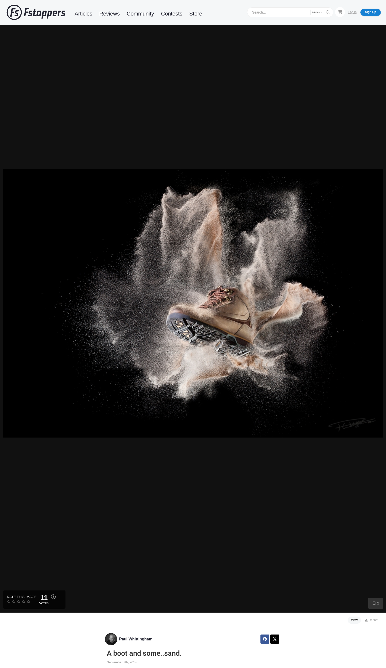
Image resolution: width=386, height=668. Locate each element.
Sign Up (370, 12)
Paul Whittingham (135, 639)
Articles (83, 14)
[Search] (279, 12)
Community (140, 14)
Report (371, 620)
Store (195, 14)
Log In (352, 12)
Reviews (109, 14)
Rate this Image (22, 597)
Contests (171, 14)
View (354, 620)
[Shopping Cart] (340, 12)
